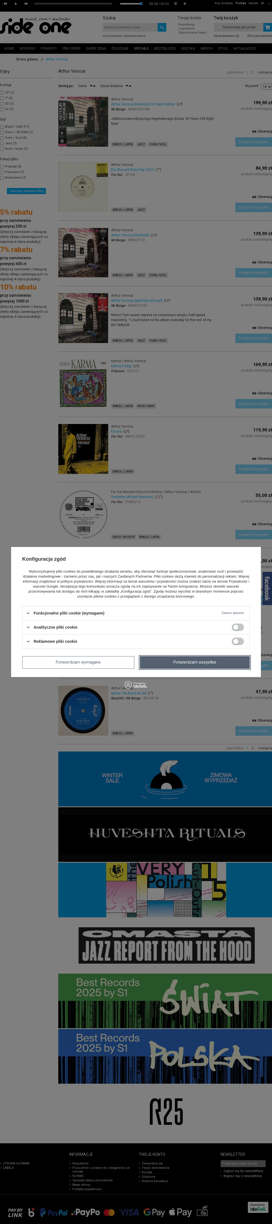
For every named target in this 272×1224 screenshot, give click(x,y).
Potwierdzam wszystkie (194, 662)
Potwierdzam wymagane (78, 662)
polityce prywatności (77, 581)
